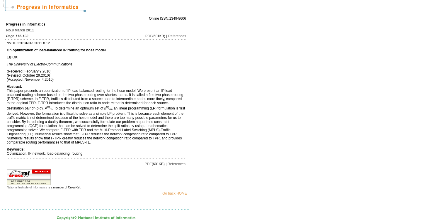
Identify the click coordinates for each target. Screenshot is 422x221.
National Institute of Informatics (27, 187)
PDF (148, 36)
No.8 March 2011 (20, 30)
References (177, 36)
